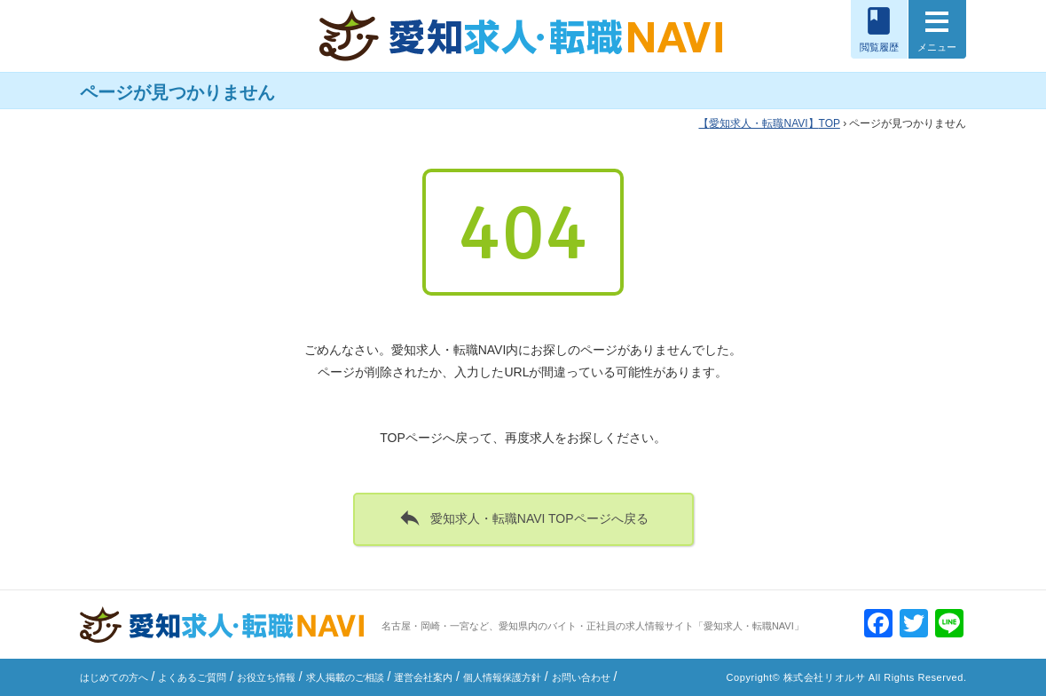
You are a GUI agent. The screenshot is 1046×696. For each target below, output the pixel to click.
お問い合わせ (581, 677)
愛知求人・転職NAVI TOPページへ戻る (522, 517)
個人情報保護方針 (502, 677)
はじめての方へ (114, 677)
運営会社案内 (423, 677)
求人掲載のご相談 (345, 677)
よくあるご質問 (192, 677)
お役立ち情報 (266, 677)
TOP (768, 123)
